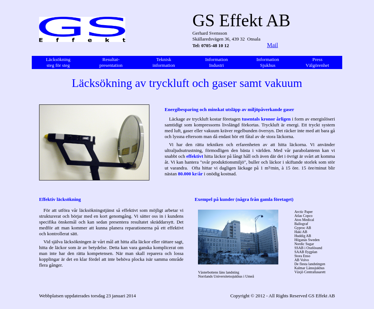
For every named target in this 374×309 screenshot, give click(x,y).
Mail (272, 45)
